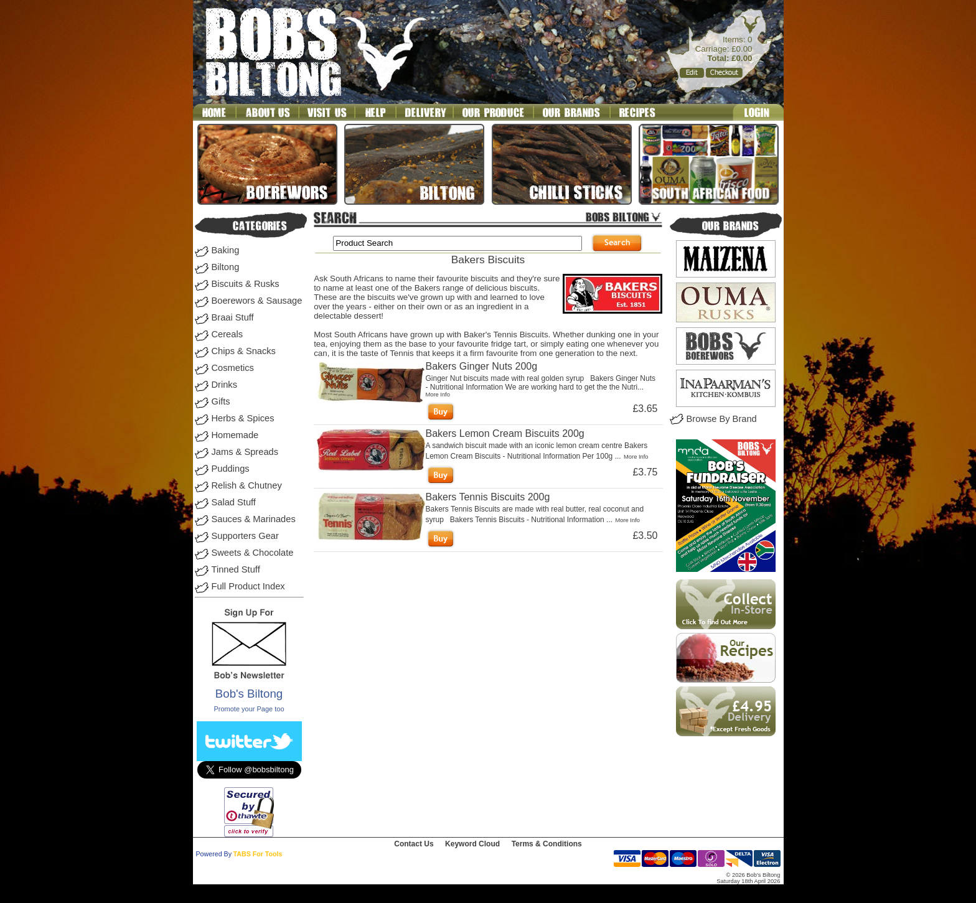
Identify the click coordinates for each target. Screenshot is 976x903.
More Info (438, 394)
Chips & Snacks (244, 351)
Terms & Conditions (547, 844)
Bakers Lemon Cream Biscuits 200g (505, 433)
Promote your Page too (249, 709)
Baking (226, 250)
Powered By (214, 854)
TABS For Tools (258, 854)
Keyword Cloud (472, 844)
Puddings (231, 469)
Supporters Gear (245, 536)
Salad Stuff (234, 502)
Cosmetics (233, 368)
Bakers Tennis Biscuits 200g (488, 497)
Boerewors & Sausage (257, 301)
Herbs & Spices (243, 418)
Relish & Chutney (247, 485)
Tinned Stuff (236, 569)
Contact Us (413, 844)
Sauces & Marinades (254, 519)
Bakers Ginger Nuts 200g (482, 366)
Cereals (227, 334)
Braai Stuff (233, 317)
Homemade (235, 435)
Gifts (221, 401)
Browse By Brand (722, 419)
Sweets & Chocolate (253, 553)
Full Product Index (248, 586)
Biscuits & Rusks (245, 284)
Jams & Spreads (245, 452)
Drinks (225, 385)
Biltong (226, 267)
